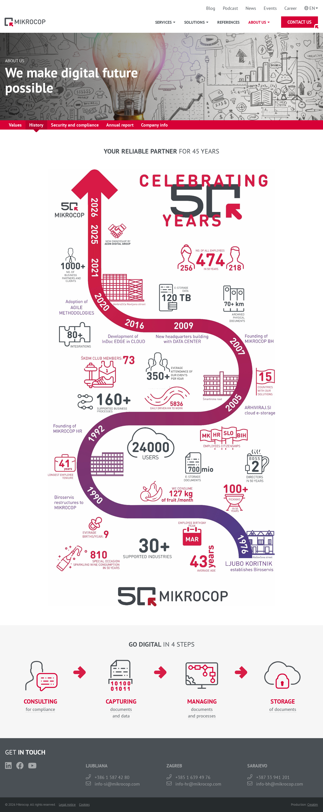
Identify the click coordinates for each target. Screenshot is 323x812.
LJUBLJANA (96, 766)
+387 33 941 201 (273, 777)
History (36, 125)
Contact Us (299, 22)
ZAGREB (174, 766)
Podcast (230, 8)
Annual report (119, 125)
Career (290, 8)
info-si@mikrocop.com (117, 784)
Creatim (312, 804)
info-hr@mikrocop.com (198, 784)
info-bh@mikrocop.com (279, 784)
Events (270, 8)
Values (15, 125)
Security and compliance (75, 125)
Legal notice (67, 804)
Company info (154, 125)
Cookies (84, 804)
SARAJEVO (257, 766)
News (251, 8)
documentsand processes (202, 708)
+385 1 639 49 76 (192, 777)
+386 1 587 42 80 (112, 777)
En (312, 8)
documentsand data (121, 708)
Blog (210, 8)
